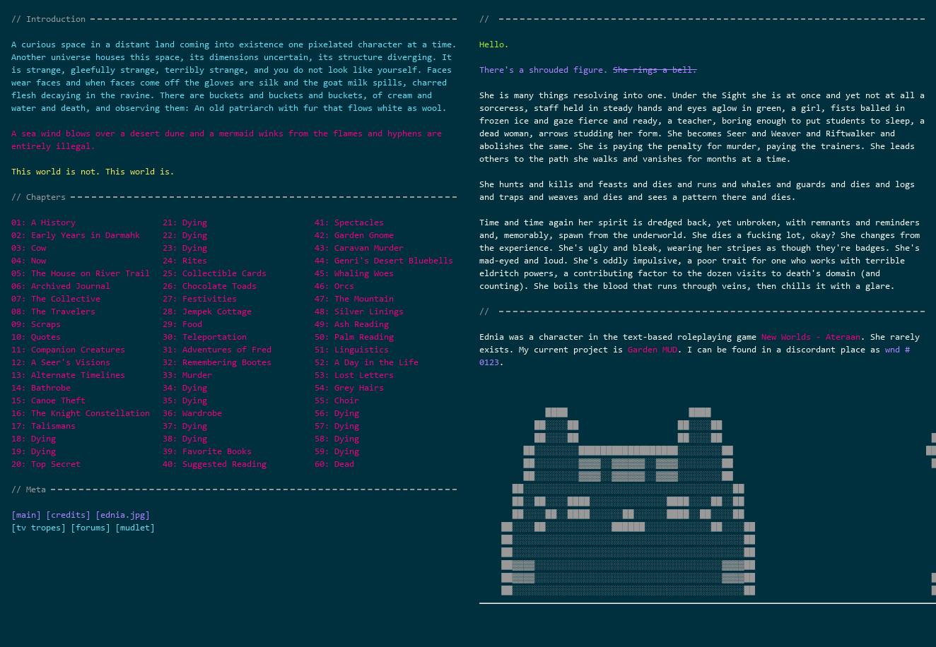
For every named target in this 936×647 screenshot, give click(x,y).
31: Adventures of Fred (217, 349)
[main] (26, 514)
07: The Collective (55, 298)
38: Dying (185, 438)
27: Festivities (200, 298)
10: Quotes (36, 336)
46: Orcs (334, 285)
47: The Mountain (354, 298)
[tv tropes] (38, 527)
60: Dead (334, 463)
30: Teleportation (205, 336)
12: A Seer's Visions (60, 362)
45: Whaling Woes (354, 273)
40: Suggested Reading (215, 463)
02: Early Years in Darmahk (75, 235)
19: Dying (33, 451)
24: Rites (185, 260)
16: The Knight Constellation (80, 413)
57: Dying (337, 425)
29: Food (182, 324)
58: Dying (337, 438)
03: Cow (28, 247)
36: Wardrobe (192, 413)
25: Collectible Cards (215, 273)
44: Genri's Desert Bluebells (384, 260)
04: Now (28, 260)
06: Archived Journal (60, 285)
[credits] (68, 514)
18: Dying (33, 438)
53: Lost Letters (354, 374)
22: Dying (185, 235)
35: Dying (185, 400)
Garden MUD (652, 349)
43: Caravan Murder (359, 247)
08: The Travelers (53, 311)
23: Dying (185, 247)
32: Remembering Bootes (217, 362)
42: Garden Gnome (354, 235)
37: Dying (185, 425)
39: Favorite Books (207, 451)
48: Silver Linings (359, 311)
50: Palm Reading (354, 336)
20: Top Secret (46, 463)
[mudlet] (135, 527)
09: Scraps (36, 324)
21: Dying (185, 222)
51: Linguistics (352, 349)
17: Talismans (43, 425)
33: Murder (187, 374)
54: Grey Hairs (349, 387)
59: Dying (337, 451)
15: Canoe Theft (48, 400)
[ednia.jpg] (122, 514)
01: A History (43, 222)
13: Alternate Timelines (68, 374)
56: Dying (337, 413)
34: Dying (185, 387)
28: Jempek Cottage (207, 311)
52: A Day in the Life (367, 362)
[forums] (90, 527)
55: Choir (337, 400)
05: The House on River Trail (80, 273)
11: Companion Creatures (68, 349)
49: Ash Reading (352, 324)
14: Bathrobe (41, 387)
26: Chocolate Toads (210, 285)
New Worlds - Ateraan (810, 336)
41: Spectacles (349, 222)
